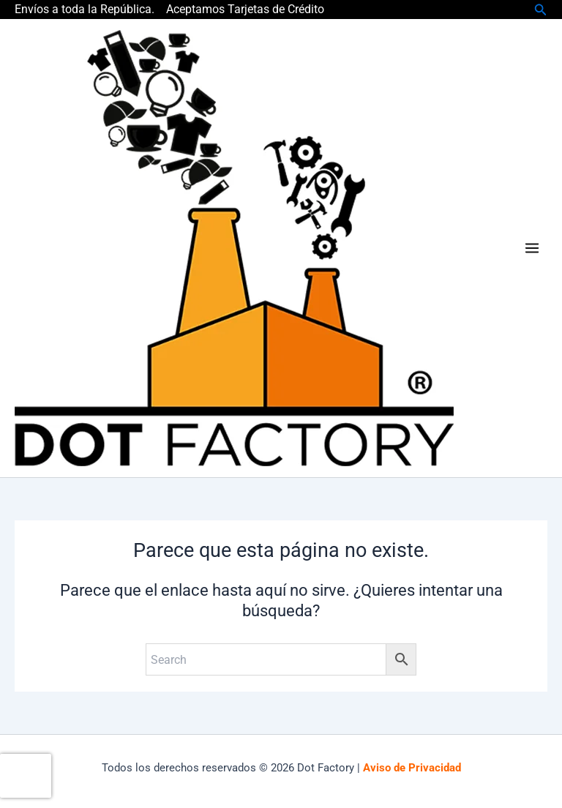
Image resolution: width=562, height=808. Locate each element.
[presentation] (25, 776)
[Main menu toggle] (532, 248)
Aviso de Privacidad (412, 767)
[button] (540, 10)
